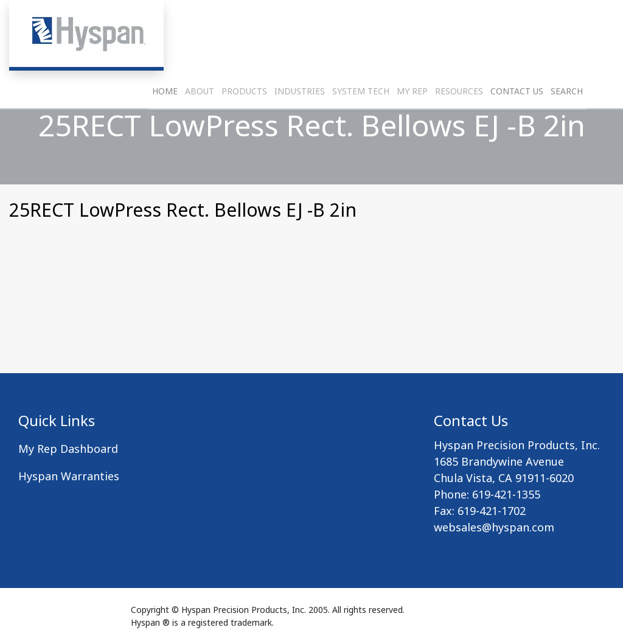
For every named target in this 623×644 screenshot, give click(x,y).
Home (165, 119)
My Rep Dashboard (68, 448)
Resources (459, 119)
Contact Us (516, 119)
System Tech (360, 119)
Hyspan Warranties (68, 476)
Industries (299, 119)
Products (244, 119)
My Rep (412, 119)
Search (567, 119)
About (199, 119)
